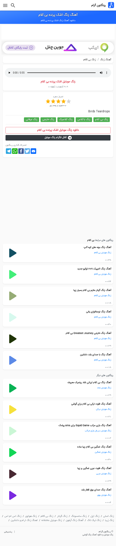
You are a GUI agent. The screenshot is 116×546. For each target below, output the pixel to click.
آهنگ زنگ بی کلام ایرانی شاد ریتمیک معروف (89, 383)
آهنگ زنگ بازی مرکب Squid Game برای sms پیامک (85, 425)
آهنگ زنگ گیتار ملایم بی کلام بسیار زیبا (92, 290)
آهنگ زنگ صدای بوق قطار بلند (96, 490)
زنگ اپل (94, 516)
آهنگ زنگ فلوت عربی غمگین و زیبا (94, 468)
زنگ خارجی (48, 119)
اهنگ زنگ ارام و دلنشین (24, 520)
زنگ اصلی (108, 516)
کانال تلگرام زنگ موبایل (58, 138)
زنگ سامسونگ (79, 516)
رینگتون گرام (98, 5)
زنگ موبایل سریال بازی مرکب (98, 430)
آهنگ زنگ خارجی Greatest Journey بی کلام (88, 333)
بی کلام (90, 240)
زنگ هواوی (31, 516)
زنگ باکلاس (83, 119)
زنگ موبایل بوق (104, 495)
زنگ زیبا (109, 520)
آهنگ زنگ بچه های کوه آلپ (97, 247)
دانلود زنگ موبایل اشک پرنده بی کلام (58, 130)
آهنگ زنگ (105, 59)
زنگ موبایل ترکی (103, 409)
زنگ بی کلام (89, 59)
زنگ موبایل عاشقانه (52, 520)
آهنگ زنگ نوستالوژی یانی (98, 312)
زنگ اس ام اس (12, 516)
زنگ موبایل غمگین (103, 452)
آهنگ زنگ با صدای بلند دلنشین (95, 355)
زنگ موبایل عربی (103, 473)
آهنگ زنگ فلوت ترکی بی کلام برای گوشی (91, 404)
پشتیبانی (8, 532)
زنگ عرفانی (31, 119)
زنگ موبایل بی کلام (102, 252)
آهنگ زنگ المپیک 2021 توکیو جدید (94, 269)
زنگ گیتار (62, 516)
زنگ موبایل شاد (104, 388)
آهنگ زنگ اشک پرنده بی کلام (58, 15)
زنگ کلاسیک (66, 119)
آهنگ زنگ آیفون (74, 520)
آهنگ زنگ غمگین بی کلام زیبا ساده (94, 447)
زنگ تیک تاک (94, 520)
